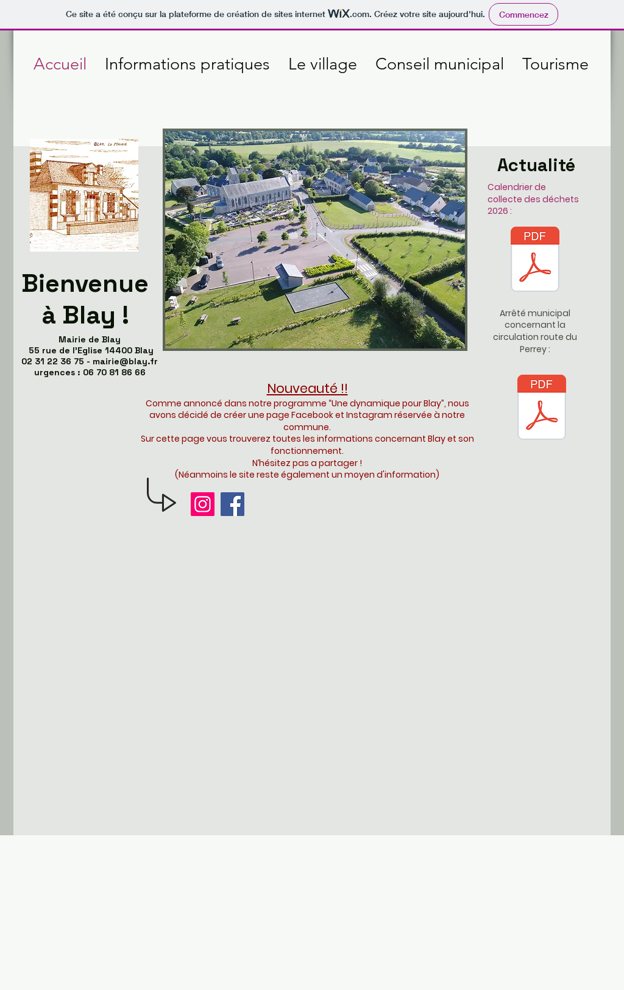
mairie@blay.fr (125, 361)
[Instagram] (202, 504)
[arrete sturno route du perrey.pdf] (541, 408)
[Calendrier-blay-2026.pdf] (535, 260)
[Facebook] (232, 504)
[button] (315, 239)
